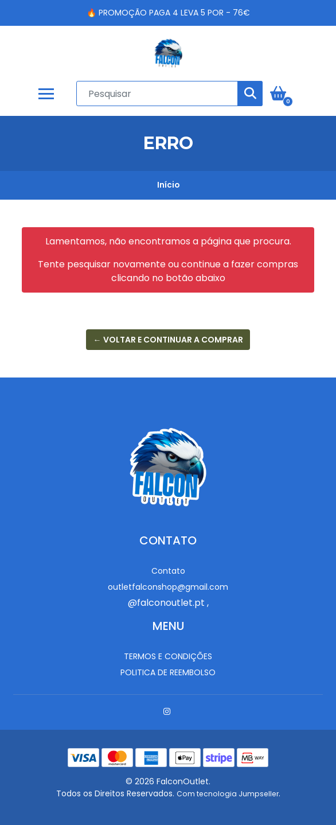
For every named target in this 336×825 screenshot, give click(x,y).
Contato (168, 571)
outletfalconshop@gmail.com (168, 587)
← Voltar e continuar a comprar (168, 339)
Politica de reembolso (168, 672)
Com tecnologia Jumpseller (228, 794)
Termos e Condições (168, 656)
